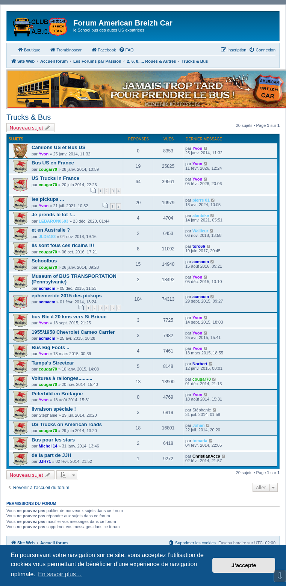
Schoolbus (44, 261)
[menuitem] (126, 49)
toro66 (198, 246)
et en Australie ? (51, 230)
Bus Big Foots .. (50, 347)
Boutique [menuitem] (28, 49)
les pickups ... (48, 199)
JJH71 (45, 461)
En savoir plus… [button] (60, 574)
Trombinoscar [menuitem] (66, 49)
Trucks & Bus (28, 117)
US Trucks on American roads (67, 424)
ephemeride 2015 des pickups (67, 295)
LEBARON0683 (53, 221)
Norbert (199, 364)
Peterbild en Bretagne (57, 393)
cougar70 (48, 169)
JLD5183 (47, 236)
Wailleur (200, 231)
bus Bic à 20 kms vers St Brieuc (69, 316)
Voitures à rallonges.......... (62, 378)
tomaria (199, 440)
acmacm (200, 261)
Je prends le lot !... (53, 214)
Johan (198, 425)
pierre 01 (201, 200)
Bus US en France (53, 163)
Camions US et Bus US (59, 147)
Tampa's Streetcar (53, 363)
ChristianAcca (206, 456)
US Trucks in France (55, 178)
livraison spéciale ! (54, 409)
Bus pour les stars (53, 440)
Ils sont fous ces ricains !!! (63, 245)
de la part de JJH (51, 455)
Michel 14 (48, 446)
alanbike (200, 215)
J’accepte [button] (244, 565)
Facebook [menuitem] (103, 49)
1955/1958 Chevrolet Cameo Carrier (73, 332)
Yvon (43, 154)
